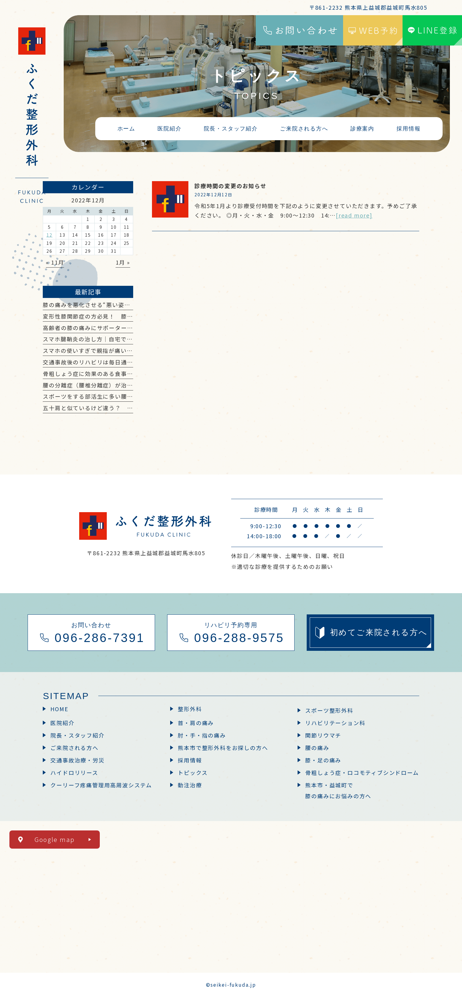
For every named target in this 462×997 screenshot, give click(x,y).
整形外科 (190, 709)
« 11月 (55, 262)
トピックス (192, 772)
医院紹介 (62, 723)
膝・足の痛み (323, 760)
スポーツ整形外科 (329, 710)
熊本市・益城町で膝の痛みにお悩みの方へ (338, 790)
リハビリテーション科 (335, 723)
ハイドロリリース (74, 772)
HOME (59, 709)
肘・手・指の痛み (202, 735)
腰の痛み (317, 748)
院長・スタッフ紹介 (77, 735)
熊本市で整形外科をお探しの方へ (223, 748)
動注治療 (190, 785)
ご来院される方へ (74, 748)
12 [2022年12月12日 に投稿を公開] (49, 235)
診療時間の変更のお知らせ (230, 186)
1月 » (123, 262)
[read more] (354, 215)
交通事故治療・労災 (77, 760)
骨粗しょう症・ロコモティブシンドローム (362, 772)
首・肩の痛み (196, 723)
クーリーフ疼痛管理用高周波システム (101, 785)
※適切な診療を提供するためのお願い (282, 566)
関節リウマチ (323, 735)
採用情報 (190, 760)
